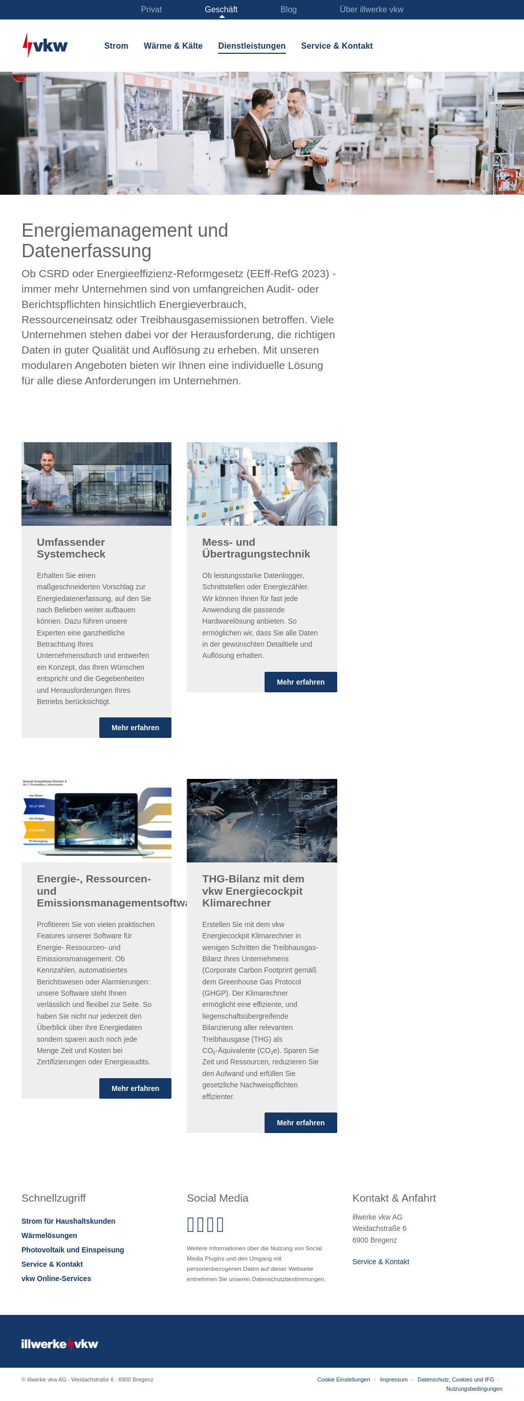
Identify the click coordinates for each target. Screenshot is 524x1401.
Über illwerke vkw (371, 9)
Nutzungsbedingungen (474, 1389)
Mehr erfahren (135, 728)
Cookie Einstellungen (343, 1379)
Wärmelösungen (49, 1235)
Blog (288, 9)
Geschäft (221, 9)
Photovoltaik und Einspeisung (72, 1250)
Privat (151, 9)
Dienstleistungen (252, 46)
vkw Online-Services (56, 1278)
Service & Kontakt (337, 46)
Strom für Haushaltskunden (68, 1221)
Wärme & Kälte (173, 46)
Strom (116, 46)
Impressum (393, 1379)
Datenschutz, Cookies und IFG (456, 1379)
